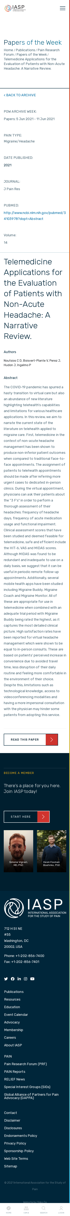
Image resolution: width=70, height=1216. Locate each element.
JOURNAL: (12, 182)
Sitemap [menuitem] (10, 1166)
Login (61, 1209)
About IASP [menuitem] (13, 1045)
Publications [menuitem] (14, 992)
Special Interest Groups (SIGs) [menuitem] (27, 1087)
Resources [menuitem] (12, 999)
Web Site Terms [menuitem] (16, 1159)
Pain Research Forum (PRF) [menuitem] (25, 1064)
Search (43, 1209)
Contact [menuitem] (10, 1113)
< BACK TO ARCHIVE (20, 95)
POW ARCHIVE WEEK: (20, 111)
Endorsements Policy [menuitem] (20, 1136)
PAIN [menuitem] (8, 1056)
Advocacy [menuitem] (12, 1022)
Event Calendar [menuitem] (16, 1015)
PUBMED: (11, 205)
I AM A (26, 1209)
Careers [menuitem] (10, 1038)
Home (8, 1209)
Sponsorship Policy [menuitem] (19, 1151)
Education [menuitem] (12, 1007)
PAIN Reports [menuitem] (14, 1072)
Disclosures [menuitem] (13, 1128)
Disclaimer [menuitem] (12, 1121)
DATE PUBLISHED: (18, 158)
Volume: (10, 235)
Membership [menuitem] (13, 1030)
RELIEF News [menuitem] (14, 1079)
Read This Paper (25, 739)
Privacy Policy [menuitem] (15, 1143)
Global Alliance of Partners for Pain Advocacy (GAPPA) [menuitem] (31, 1096)
